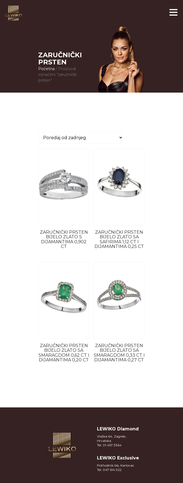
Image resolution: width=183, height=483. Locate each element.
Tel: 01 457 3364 (109, 445)
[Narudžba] (81, 138)
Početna (46, 68)
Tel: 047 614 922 (109, 470)
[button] (173, 12)
